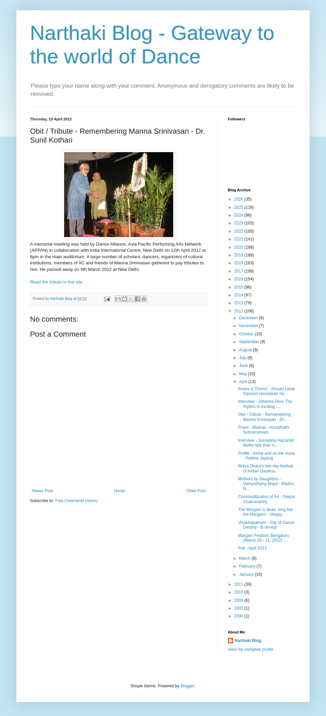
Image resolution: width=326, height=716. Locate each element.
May (243, 373)
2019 (239, 255)
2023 (239, 223)
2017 (239, 271)
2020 (239, 247)
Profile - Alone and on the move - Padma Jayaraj (266, 456)
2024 (239, 215)
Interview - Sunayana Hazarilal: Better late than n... (266, 443)
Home (119, 490)
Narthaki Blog (248, 640)
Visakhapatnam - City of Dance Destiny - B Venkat (266, 525)
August (246, 350)
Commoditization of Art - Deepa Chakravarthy (266, 499)
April (243, 381)
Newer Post (42, 490)
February (247, 566)
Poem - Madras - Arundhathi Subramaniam (263, 430)
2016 (239, 279)
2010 (239, 592)
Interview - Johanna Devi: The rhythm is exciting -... (265, 404)
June (244, 365)
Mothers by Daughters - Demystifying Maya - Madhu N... (266, 484)
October (247, 334)
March (245, 558)
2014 (239, 295)
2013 (239, 303)
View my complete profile (250, 649)
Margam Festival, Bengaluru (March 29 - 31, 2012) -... (263, 538)
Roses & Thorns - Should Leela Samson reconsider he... (266, 391)
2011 (239, 584)
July (243, 357)
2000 (239, 616)
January (247, 574)
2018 (239, 263)
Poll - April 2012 (252, 548)
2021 (239, 239)
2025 (239, 207)
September (249, 341)
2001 (239, 608)
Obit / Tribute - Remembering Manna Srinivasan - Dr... (264, 417)
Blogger (187, 686)
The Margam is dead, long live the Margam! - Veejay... (265, 512)
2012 (239, 311)
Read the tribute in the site (56, 281)
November (249, 325)
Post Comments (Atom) (76, 500)
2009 (239, 600)
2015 (239, 287)
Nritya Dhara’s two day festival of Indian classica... (265, 468)
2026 (239, 199)
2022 (239, 231)
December (249, 318)
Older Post (196, 490)
